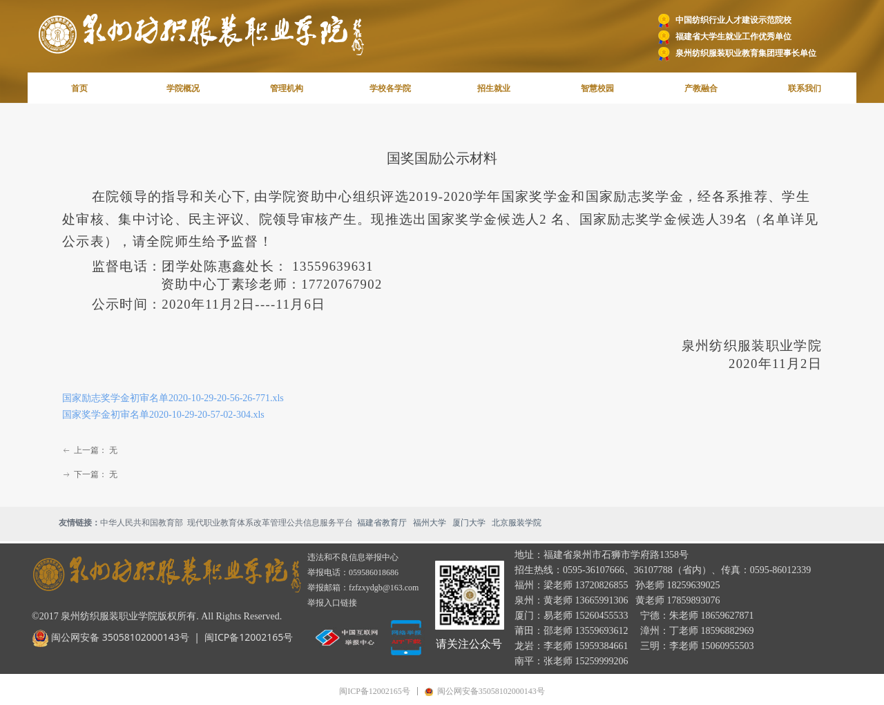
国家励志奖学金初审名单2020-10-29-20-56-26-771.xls (173, 398)
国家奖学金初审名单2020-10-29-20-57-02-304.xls (163, 414)
